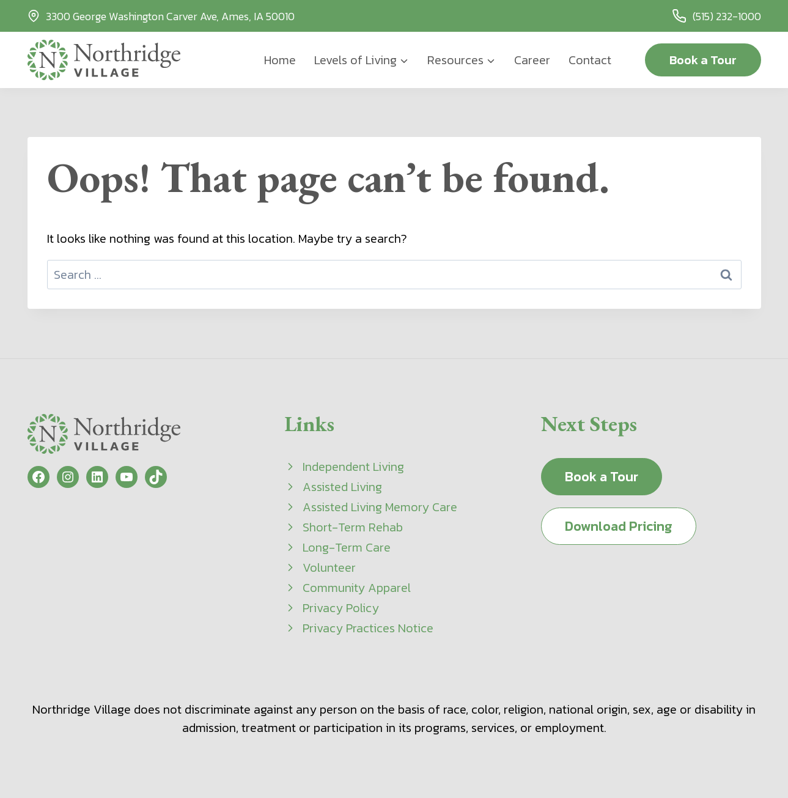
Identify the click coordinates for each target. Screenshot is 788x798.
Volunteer (329, 567)
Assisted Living (342, 487)
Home (280, 60)
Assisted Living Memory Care (380, 507)
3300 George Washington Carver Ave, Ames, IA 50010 (170, 16)
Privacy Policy (341, 608)
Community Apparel (357, 587)
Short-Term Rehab (353, 527)
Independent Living (353, 466)
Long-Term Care (347, 547)
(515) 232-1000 (727, 16)
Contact (590, 60)
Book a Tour (703, 60)
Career (532, 60)
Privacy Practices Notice (368, 628)
